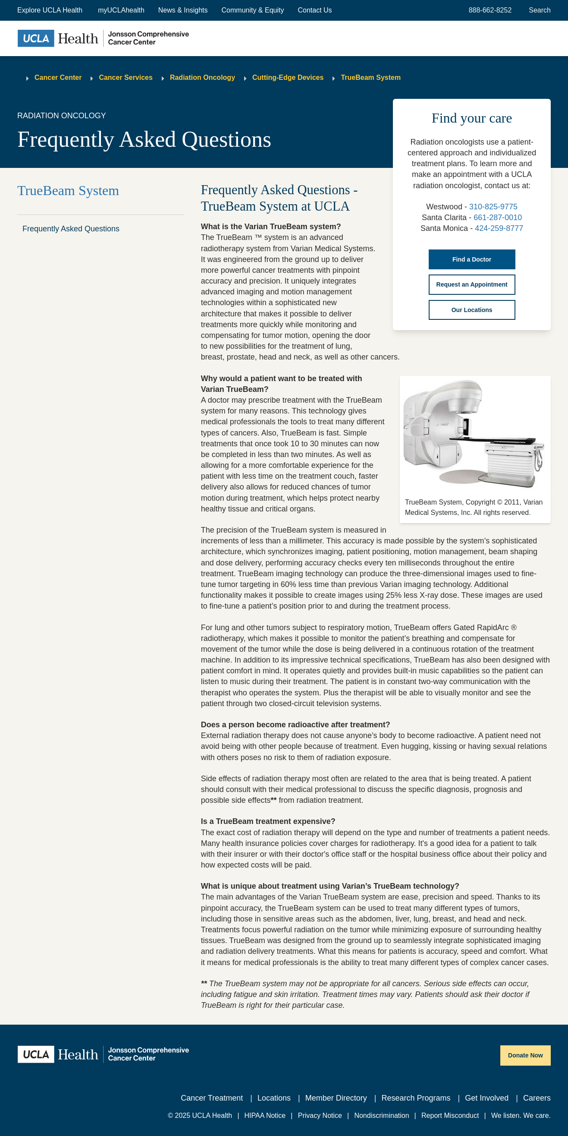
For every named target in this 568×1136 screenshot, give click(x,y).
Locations (274, 1098)
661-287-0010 (498, 217)
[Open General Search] (538, 10)
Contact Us (315, 10)
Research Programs (415, 1098)
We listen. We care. (521, 1115)
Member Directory (336, 1098)
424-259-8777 (499, 228)
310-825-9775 (493, 206)
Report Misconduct (450, 1115)
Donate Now (525, 1055)
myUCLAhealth (121, 10)
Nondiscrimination (381, 1115)
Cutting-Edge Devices (287, 77)
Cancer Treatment (212, 1098)
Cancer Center (58, 77)
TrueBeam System (371, 77)
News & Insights (183, 10)
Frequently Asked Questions (70, 228)
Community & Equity (253, 10)
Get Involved (486, 1098)
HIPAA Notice (265, 1115)
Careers (537, 1098)
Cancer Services (126, 77)
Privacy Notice (320, 1115)
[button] (50, 10)
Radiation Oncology (202, 77)
